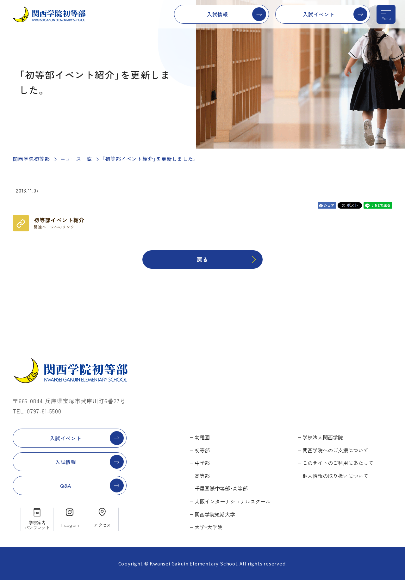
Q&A (65, 485)
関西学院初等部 (31, 158)
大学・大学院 (208, 527)
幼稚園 (202, 437)
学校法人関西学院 (322, 437)
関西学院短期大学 (215, 514)
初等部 (202, 450)
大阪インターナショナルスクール (233, 501)
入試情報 (217, 14)
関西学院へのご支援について (335, 450)
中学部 (202, 463)
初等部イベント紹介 (59, 222)
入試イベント (319, 14)
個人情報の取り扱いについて (335, 475)
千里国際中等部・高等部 (221, 488)
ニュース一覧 (76, 158)
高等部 (202, 475)
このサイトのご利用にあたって (337, 463)
